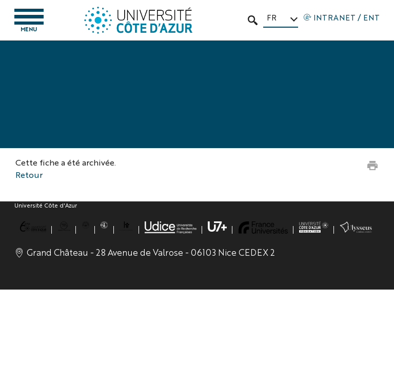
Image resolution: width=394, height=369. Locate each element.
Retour (29, 174)
